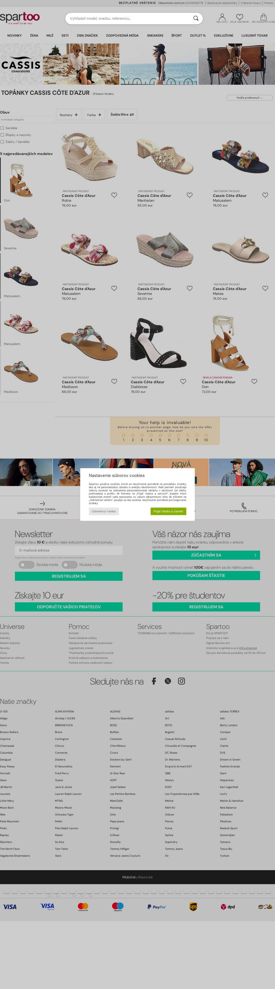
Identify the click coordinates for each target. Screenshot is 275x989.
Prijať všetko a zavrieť (168, 511)
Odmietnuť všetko (104, 511)
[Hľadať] (196, 18)
